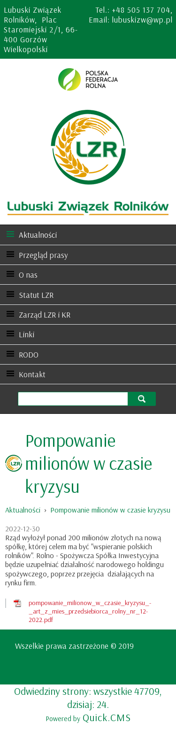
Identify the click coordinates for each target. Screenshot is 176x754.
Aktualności (22, 509)
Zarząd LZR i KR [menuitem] (44, 314)
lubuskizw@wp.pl (142, 19)
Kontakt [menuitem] (32, 374)
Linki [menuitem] (26, 334)
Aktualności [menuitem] (38, 235)
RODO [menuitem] (28, 354)
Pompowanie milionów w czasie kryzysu (110, 509)
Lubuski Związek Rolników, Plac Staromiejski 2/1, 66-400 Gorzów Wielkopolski (41, 29)
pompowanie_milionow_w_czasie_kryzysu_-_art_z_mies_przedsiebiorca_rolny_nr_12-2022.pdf (90, 611)
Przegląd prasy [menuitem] (43, 255)
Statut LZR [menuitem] (36, 295)
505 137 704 (148, 10)
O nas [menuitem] (28, 275)
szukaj (142, 399)
